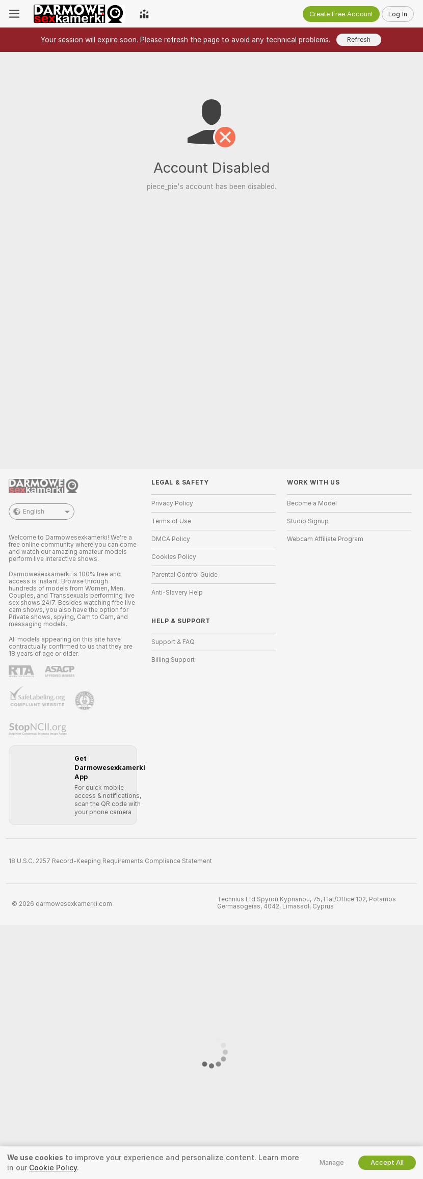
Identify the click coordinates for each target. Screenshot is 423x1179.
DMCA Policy (170, 539)
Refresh (359, 39)
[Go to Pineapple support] (85, 700)
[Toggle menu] (14, 14)
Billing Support (173, 659)
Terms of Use (171, 521)
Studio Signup (308, 521)
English (41, 511)
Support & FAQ (173, 642)
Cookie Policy (53, 1168)
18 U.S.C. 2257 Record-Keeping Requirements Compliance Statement (110, 861)
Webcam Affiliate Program (325, 539)
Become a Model (312, 503)
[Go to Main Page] (79, 14)
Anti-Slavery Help (177, 592)
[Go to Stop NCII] (39, 729)
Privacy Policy (172, 503)
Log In (397, 14)
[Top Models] (144, 14)
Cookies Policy (173, 556)
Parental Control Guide (184, 574)
